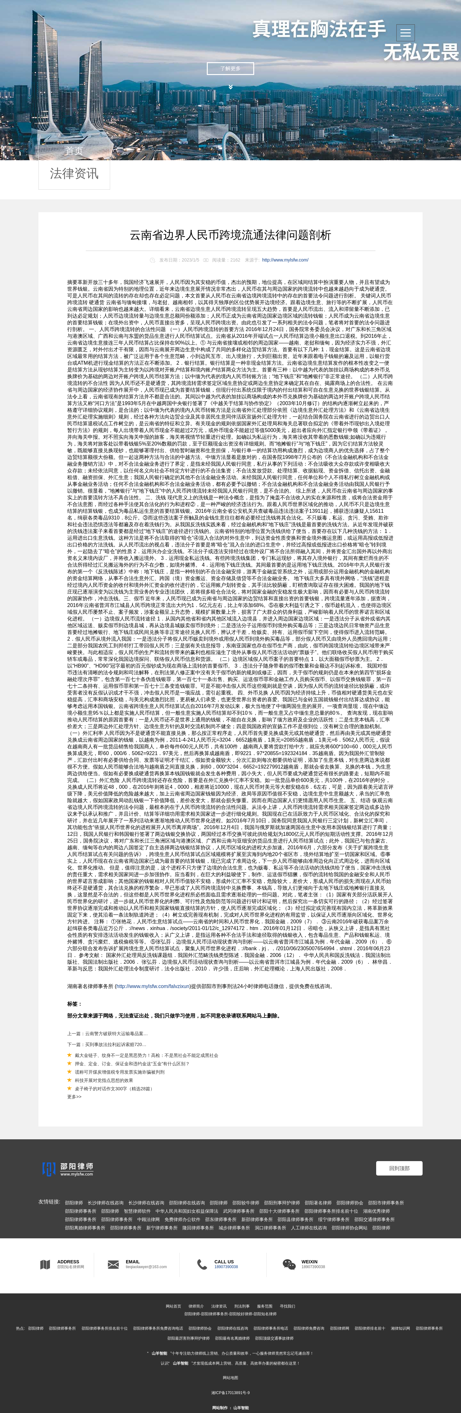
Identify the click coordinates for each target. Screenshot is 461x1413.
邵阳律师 (74, 1202)
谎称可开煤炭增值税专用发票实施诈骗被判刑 (120, 1072)
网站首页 (173, 1306)
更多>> (74, 1096)
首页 (74, 151)
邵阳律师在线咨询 (187, 1202)
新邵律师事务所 (257, 1219)
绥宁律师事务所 (334, 1219)
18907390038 (226, 1267)
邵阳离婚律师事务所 (85, 1227)
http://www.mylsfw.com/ (285, 259)
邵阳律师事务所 (80, 1211)
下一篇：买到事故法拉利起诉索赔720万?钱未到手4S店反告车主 (108, 1044)
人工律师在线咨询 (309, 1227)
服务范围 (264, 1306)
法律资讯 (74, 173)
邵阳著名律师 (318, 1202)
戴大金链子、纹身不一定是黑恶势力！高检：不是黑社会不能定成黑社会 (146, 1055)
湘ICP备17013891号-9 (230, 1393)
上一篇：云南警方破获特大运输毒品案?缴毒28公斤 (108, 1033)
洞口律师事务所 (270, 1227)
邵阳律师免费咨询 (309, 1328)
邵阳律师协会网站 (350, 1227)
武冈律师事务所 (239, 1211)
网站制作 (220, 1408)
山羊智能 (159, 1353)
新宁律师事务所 (162, 1227)
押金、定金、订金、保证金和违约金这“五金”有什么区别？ (132, 1063)
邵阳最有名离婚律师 (232, 1338)
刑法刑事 (242, 1306)
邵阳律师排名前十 (370, 1328)
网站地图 (230, 1378)
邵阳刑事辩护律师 (282, 1202)
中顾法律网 (148, 1219)
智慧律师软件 (137, 1211)
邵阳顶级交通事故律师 (274, 1338)
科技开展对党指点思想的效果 (104, 1080)
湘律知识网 (400, 1328)
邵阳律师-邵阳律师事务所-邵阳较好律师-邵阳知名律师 (230, 1314)
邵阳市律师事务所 (386, 1202)
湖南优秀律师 (376, 1211)
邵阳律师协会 (349, 1202)
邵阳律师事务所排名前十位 (331, 1211)
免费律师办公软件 (182, 1219)
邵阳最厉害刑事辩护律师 (188, 1338)
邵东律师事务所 (221, 1219)
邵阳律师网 (339, 1328)
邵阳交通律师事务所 (374, 1219)
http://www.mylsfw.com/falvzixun (153, 986)
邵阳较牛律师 (245, 1202)
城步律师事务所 (234, 1227)
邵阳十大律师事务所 (279, 1211)
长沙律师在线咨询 (106, 1202)
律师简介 (196, 1306)
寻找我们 (287, 1306)
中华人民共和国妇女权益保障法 (187, 1211)
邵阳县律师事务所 (295, 1219)
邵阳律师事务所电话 (271, 1328)
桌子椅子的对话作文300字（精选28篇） (115, 1088)
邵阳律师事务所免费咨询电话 (158, 1328)
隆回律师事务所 (198, 1227)
